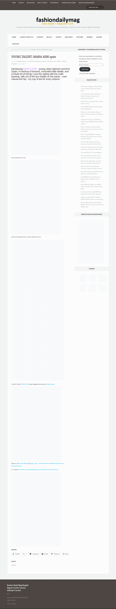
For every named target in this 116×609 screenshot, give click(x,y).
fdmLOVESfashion (42, 469)
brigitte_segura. (34, 463)
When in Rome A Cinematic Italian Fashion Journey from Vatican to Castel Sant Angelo (92, 129)
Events (58, 37)
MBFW (59, 61)
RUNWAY (90, 37)
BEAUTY (49, 37)
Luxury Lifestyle (26, 37)
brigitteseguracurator (57, 463)
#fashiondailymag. (16, 466)
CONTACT (21, 2)
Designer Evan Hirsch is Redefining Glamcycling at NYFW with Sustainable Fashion (92, 122)
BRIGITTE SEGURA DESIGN (86, 2)
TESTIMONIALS (54, 2)
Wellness (69, 37)
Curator (15, 44)
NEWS (14, 37)
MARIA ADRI (30, 68)
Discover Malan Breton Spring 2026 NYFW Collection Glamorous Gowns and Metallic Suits (92, 205)
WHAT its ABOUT (42, 2)
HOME (14, 2)
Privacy (9, 604)
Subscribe (85, 69)
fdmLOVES (21, 469)
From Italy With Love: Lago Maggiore (91, 152)
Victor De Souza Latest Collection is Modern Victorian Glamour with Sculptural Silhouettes (91, 96)
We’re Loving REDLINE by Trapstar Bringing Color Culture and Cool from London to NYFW (91, 136)
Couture (79, 37)
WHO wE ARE (31, 2)
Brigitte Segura (21, 61)
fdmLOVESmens (53, 469)
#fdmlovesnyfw (44, 463)
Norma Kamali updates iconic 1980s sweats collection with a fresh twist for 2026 (92, 187)
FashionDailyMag (23, 463)
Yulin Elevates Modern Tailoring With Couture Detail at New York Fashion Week (91, 89)
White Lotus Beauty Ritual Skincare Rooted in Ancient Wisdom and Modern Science (92, 114)
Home (13, 49)
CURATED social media (69, 2)
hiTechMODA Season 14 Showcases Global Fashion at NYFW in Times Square (91, 179)
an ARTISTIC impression (23, 49)
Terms (14, 604)
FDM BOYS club (51, 61)
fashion (40, 37)
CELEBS (99, 37)
